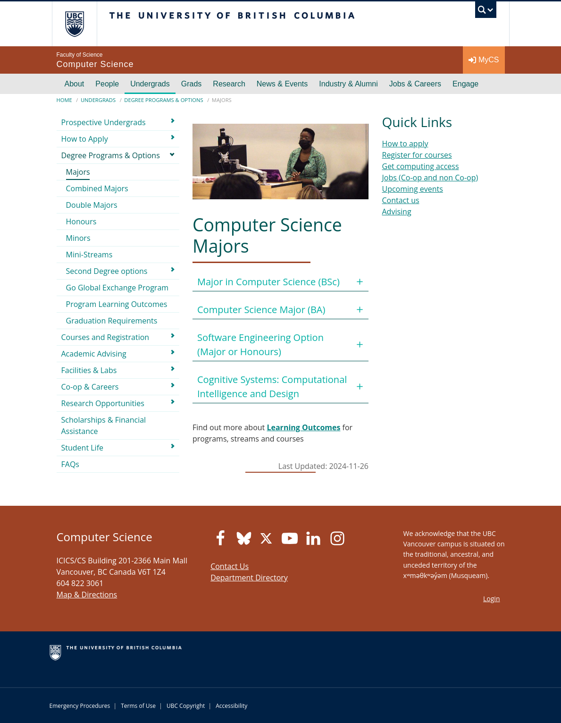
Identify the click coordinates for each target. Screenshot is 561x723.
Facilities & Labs (89, 370)
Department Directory (249, 577)
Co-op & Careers (90, 387)
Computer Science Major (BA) (261, 309)
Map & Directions (87, 594)
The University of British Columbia (81, 23)
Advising (396, 211)
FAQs (70, 464)
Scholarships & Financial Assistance (103, 425)
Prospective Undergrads (103, 122)
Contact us (400, 200)
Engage (465, 84)
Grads (191, 84)
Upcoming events (412, 189)
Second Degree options (107, 271)
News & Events (282, 84)
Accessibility (231, 706)
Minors (78, 238)
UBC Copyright (186, 706)
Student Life (82, 447)
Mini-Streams (89, 254)
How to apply (405, 143)
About (74, 84)
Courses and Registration (105, 337)
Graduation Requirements (112, 320)
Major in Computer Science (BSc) (268, 281)
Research (229, 84)
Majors (78, 172)
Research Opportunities (102, 403)
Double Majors (91, 205)
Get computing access (420, 166)
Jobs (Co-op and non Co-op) (430, 177)
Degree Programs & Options (163, 99)
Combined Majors (97, 188)
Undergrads (150, 84)
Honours (81, 221)
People (107, 84)
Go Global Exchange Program (117, 287)
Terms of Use (138, 706)
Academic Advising (93, 354)
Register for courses (417, 155)
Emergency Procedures (80, 706)
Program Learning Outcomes (116, 304)
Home (64, 99)
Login (491, 598)
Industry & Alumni (348, 84)
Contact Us (229, 566)
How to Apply (84, 139)
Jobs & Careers (415, 84)
